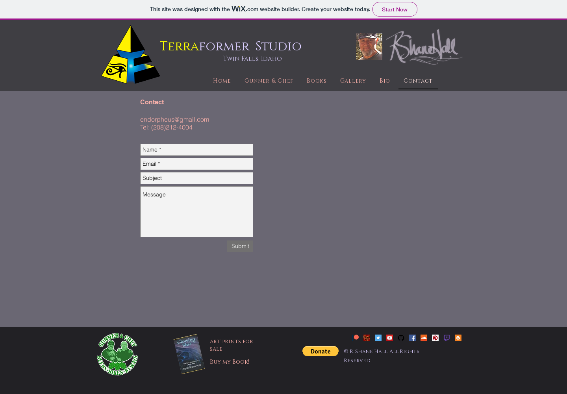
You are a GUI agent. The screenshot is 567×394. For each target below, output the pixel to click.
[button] (320, 351)
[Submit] (240, 246)
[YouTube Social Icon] (389, 338)
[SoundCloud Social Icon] (424, 338)
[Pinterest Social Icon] (435, 338)
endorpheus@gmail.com (174, 119)
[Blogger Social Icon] (458, 338)
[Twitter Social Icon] (378, 338)
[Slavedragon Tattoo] (366, 338)
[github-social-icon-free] (401, 338)
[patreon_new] (355, 338)
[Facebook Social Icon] (412, 338)
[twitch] (446, 338)
